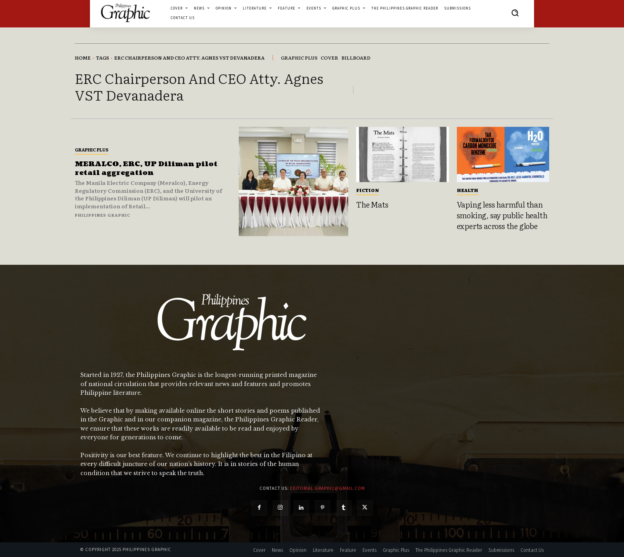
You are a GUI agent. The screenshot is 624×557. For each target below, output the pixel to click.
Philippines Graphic (103, 215)
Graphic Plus (91, 149)
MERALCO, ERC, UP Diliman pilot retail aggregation (147, 168)
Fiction (367, 190)
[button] (515, 12)
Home (83, 57)
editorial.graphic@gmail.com (327, 488)
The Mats (372, 204)
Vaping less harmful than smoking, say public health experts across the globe (502, 215)
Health (467, 190)
